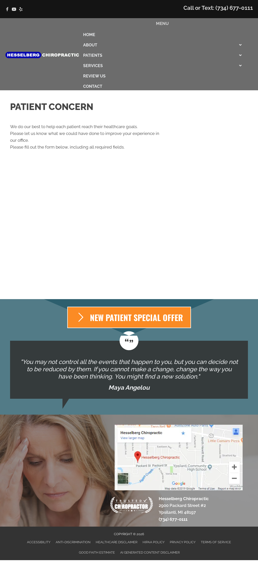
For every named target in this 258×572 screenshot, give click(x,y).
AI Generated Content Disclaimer (150, 552)
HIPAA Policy (154, 542)
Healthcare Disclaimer (116, 542)
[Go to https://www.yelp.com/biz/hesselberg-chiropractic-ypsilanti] (21, 9)
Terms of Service (216, 542)
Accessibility (38, 542)
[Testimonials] (129, 370)
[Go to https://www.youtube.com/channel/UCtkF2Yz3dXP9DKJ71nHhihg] (14, 9)
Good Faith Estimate (97, 552)
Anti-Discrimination (73, 542)
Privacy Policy (183, 542)
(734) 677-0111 (234, 8)
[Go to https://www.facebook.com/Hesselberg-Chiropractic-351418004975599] (7, 9)
